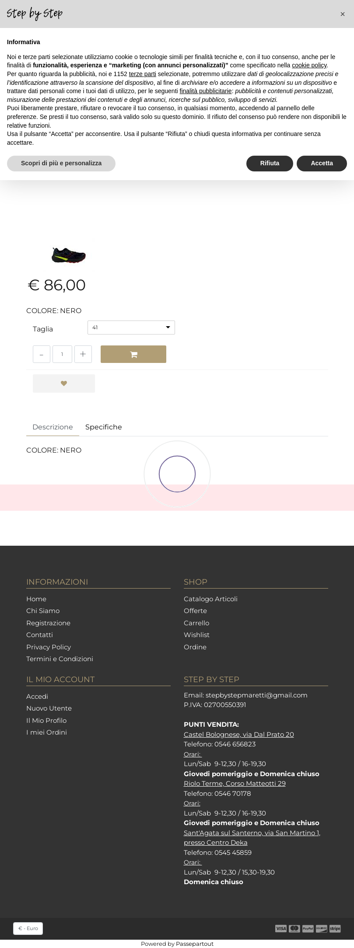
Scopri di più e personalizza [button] (61, 163)
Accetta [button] (322, 163)
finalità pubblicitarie (206, 90)
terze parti (142, 73)
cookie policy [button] (309, 65)
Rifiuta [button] (270, 163)
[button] (343, 14)
